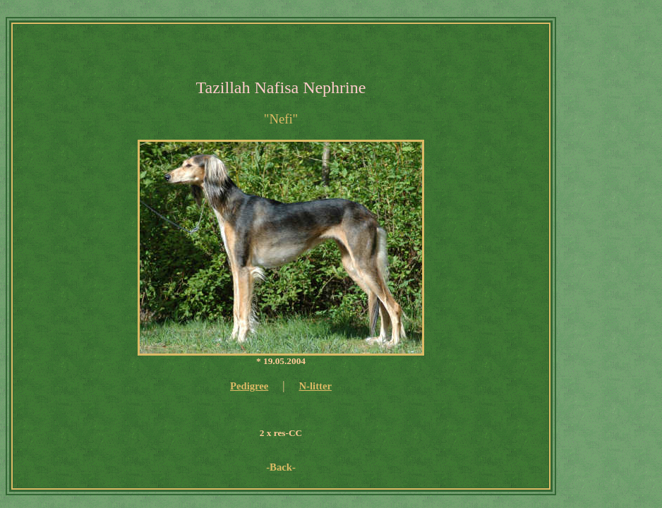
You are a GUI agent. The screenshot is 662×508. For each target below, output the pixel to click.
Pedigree (249, 386)
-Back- (281, 467)
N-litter (315, 386)
